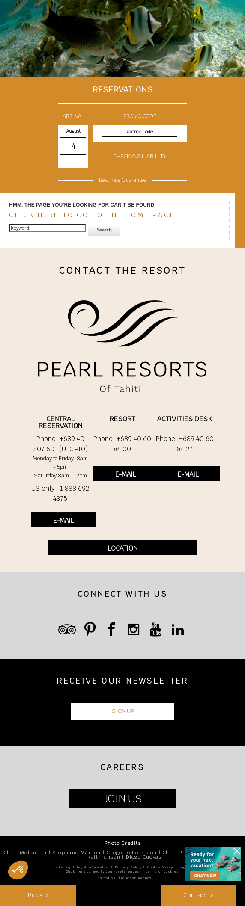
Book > (38, 895)
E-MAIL (63, 520)
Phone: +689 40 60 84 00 (122, 444)
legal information (93, 867)
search (105, 230)
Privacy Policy (128, 867)
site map (64, 867)
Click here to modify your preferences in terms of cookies (122, 871)
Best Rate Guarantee (122, 180)
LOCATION (122, 548)
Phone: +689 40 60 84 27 (185, 444)
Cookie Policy (160, 867)
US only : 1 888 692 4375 (60, 493)
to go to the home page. (94, 214)
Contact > (198, 895)
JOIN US (123, 798)
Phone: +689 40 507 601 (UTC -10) (60, 444)
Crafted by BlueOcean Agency (124, 878)
